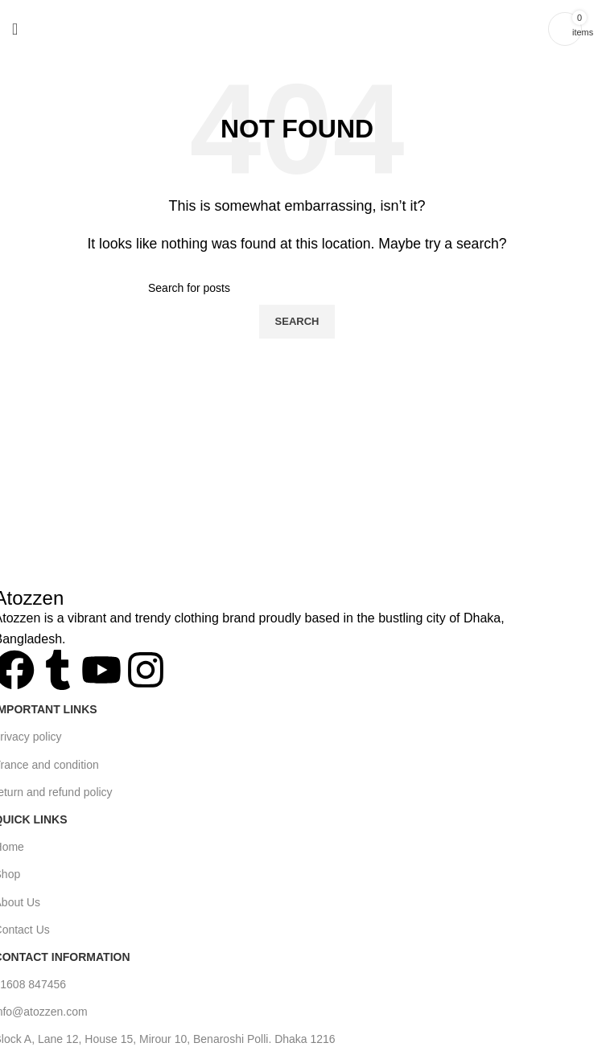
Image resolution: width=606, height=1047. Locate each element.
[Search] (297, 288)
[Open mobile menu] (15, 29)
